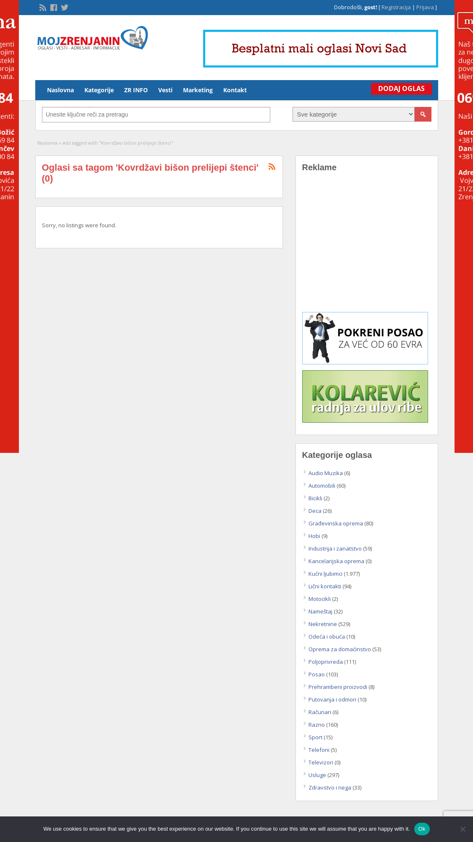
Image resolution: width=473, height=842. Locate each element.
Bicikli (315, 498)
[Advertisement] (366, 248)
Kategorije (99, 90)
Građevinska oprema (335, 523)
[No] (462, 829)
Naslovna (60, 90)
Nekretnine (322, 624)
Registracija (396, 7)
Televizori (320, 762)
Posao (316, 674)
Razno (316, 724)
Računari (319, 712)
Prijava (425, 7)
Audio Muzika (325, 473)
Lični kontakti (324, 586)
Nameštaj (320, 611)
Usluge (317, 775)
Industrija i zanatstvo (335, 548)
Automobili (321, 485)
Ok (422, 829)
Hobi (314, 536)
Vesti (165, 90)
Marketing (198, 90)
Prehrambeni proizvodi (337, 687)
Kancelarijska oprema (336, 561)
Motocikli (319, 599)
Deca (314, 511)
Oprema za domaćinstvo (339, 649)
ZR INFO (136, 90)
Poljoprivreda (325, 661)
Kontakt (235, 90)
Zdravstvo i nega (329, 787)
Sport (315, 737)
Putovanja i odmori (332, 699)
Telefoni (318, 750)
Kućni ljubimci (325, 573)
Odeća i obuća (326, 636)
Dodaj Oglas (400, 88)
